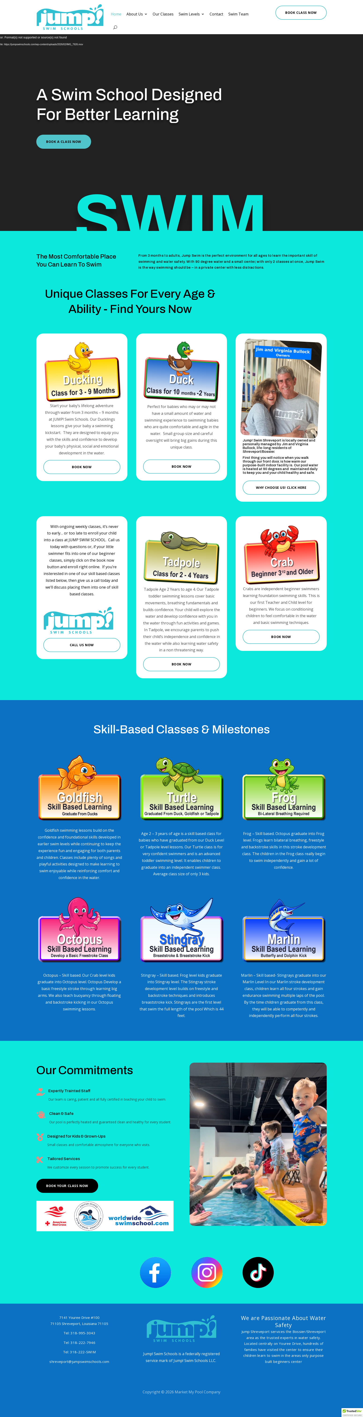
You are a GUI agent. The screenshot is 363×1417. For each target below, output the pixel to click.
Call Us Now (82, 645)
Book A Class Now (63, 141)
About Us (138, 14)
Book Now (82, 467)
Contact (213, 14)
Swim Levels (188, 14)
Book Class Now (291, 13)
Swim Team (233, 14)
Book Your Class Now (67, 1185)
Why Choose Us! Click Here (281, 487)
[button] (352, 1412)
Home (121, 14)
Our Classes (164, 14)
